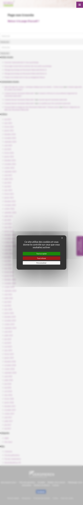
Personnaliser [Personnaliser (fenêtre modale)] (41, 263)
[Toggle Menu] (79, 5)
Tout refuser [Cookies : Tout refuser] (41, 258)
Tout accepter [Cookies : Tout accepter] (41, 254)
